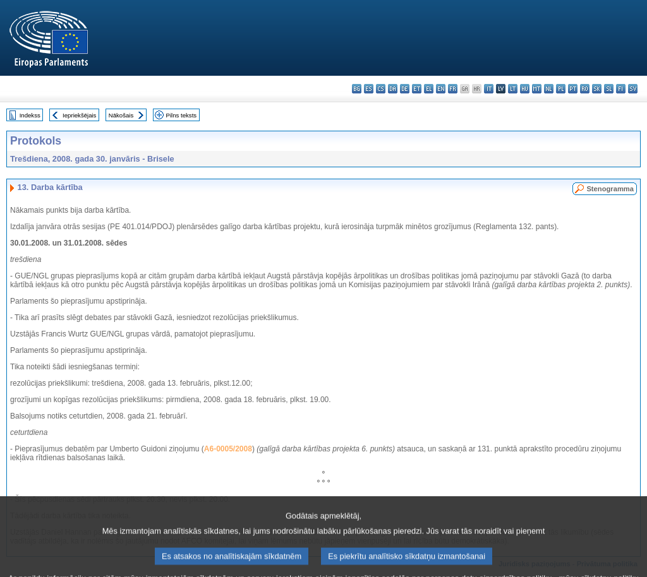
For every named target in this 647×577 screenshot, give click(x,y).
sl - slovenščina (609, 88)
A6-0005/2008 (228, 448)
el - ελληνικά (428, 88)
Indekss (30, 115)
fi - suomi (621, 88)
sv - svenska (633, 88)
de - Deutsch (404, 88)
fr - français (452, 88)
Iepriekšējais (79, 115)
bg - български (356, 88)
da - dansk (392, 88)
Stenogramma (610, 189)
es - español (368, 88)
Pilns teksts (181, 115)
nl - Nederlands (548, 88)
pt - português (572, 88)
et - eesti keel (416, 88)
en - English (440, 88)
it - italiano (488, 88)
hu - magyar (524, 88)
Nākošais (121, 115)
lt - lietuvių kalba (512, 88)
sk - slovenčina (597, 88)
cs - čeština (380, 88)
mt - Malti (536, 88)
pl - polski (560, 88)
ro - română (585, 88)
